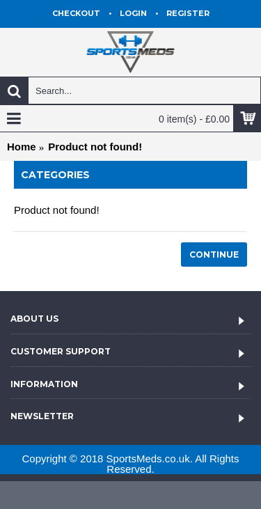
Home (21, 146)
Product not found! (95, 146)
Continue (214, 254)
